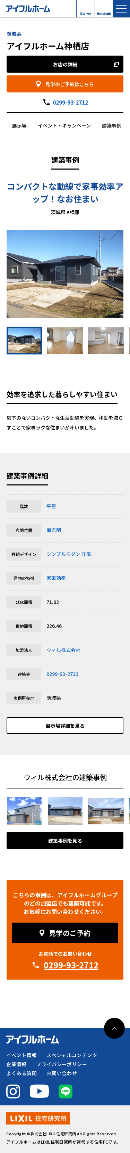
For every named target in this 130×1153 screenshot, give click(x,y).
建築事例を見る (65, 840)
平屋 (51, 505)
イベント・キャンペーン (64, 125)
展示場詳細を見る (65, 725)
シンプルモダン (63, 553)
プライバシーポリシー (61, 1064)
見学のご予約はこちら (69, 84)
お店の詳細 (65, 64)
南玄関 (53, 529)
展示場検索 (104, 12)
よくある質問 (21, 1073)
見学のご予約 (69, 933)
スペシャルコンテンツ (71, 1055)
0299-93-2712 (70, 102)
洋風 (86, 553)
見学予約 (85, 12)
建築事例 (111, 125)
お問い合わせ (61, 1073)
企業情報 (16, 1064)
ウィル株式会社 (63, 649)
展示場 (19, 125)
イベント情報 (21, 1055)
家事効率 (56, 577)
